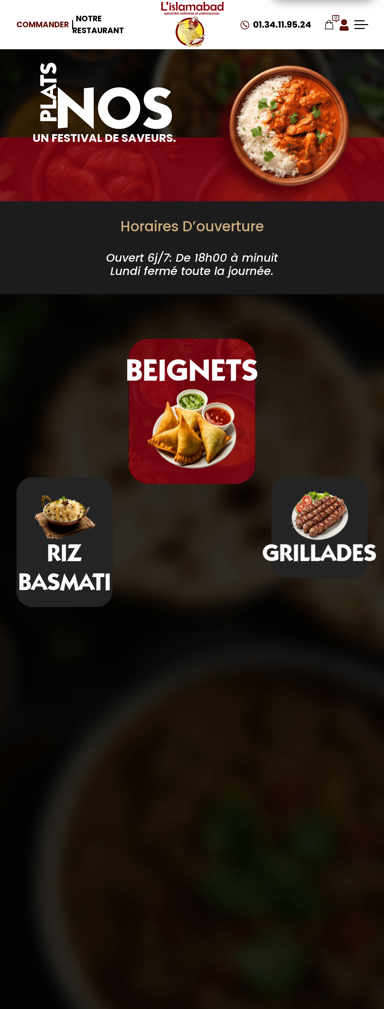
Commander (42, 24)
